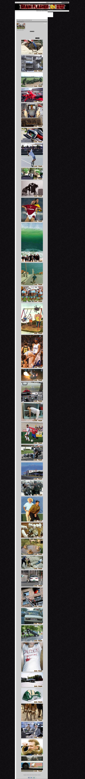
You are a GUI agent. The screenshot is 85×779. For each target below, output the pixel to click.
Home (16, 2)
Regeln (29, 2)
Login (18, 2)
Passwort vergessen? (21, 2)
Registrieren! (26, 2)
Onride (43, 10)
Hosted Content (38, 10)
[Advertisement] (41, 14)
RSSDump (46, 10)
